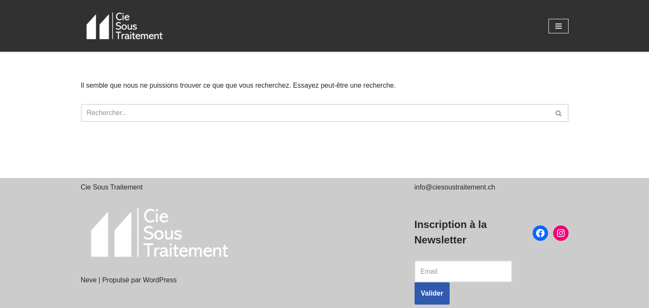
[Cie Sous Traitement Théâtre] (123, 26)
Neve (89, 280)
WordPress (160, 280)
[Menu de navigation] (558, 26)
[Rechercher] (315, 113)
